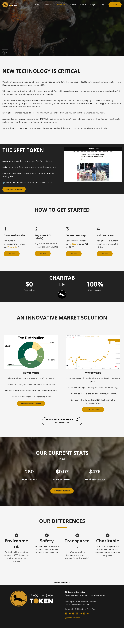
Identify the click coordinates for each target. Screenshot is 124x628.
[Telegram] (77, 613)
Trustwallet (13, 247)
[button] (62, 491)
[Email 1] (88, 613)
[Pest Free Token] (9, 4)
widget (73, 244)
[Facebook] (66, 613)
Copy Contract (62, 582)
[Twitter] (70, 613)
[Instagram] (73, 613)
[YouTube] (81, 613)
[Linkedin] (84, 613)
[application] (63, 4)
